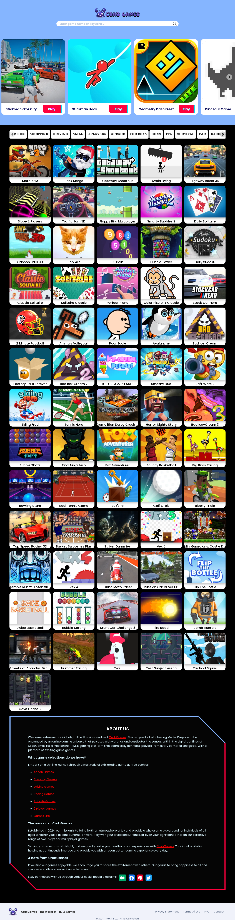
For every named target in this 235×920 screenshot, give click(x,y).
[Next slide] (229, 77)
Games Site (42, 816)
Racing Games (44, 794)
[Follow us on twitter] (149, 878)
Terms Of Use (191, 911)
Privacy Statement (167, 911)
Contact (219, 911)
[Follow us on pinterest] (140, 878)
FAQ (206, 911)
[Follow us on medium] (122, 878)
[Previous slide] (6, 77)
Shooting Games (45, 779)
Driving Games (44, 787)
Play (51, 109)
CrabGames (117, 737)
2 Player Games (45, 809)
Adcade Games (45, 801)
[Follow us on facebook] (132, 878)
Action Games (44, 772)
